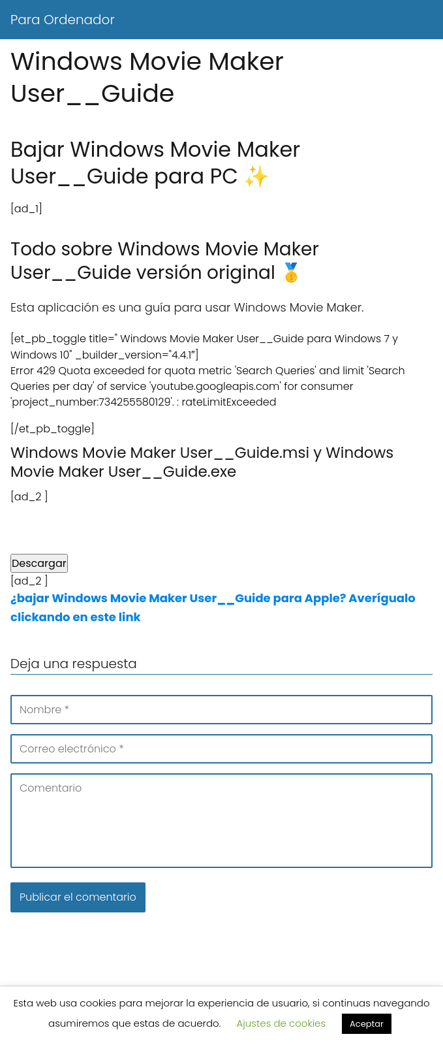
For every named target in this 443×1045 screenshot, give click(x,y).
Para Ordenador (62, 19)
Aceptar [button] (367, 1024)
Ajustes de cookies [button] (281, 1023)
